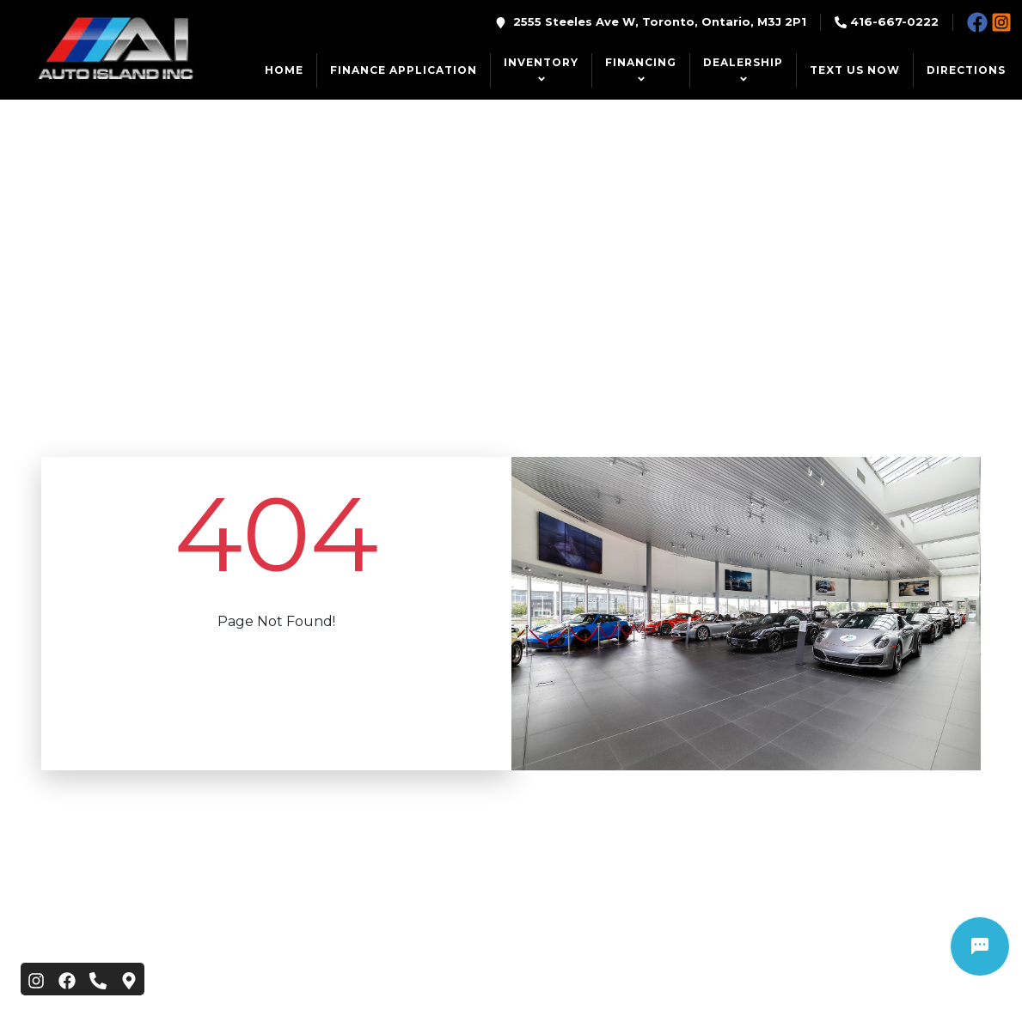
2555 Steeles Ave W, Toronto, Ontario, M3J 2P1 (659, 21)
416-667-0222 (894, 21)
